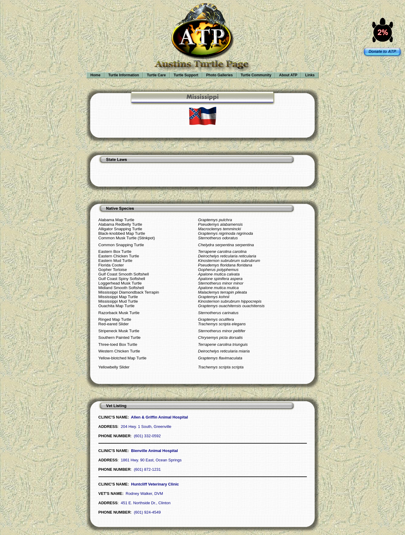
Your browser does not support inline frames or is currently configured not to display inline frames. (202, 45)
